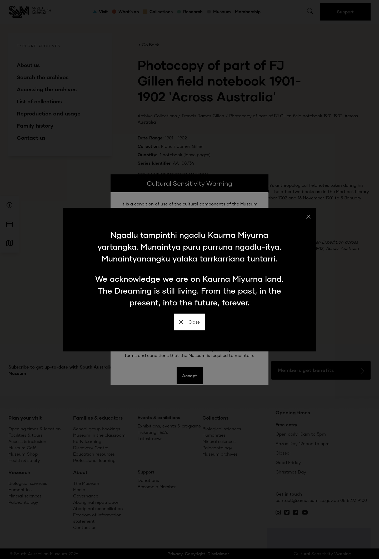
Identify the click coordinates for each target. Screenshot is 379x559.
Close (189, 321)
